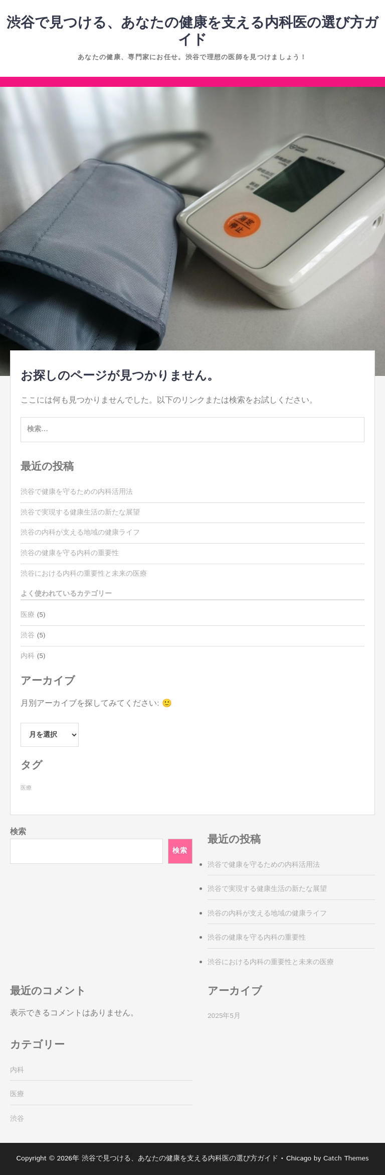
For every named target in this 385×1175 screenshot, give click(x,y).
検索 (18, 832)
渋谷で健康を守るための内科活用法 (77, 492)
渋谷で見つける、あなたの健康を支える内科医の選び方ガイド (192, 31)
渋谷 (28, 635)
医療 (28, 615)
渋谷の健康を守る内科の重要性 (70, 553)
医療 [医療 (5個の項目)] (26, 788)
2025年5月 (224, 1016)
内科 (28, 656)
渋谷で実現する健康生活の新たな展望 (80, 512)
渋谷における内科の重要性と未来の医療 (84, 574)
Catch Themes (346, 1158)
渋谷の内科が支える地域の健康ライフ (80, 533)
